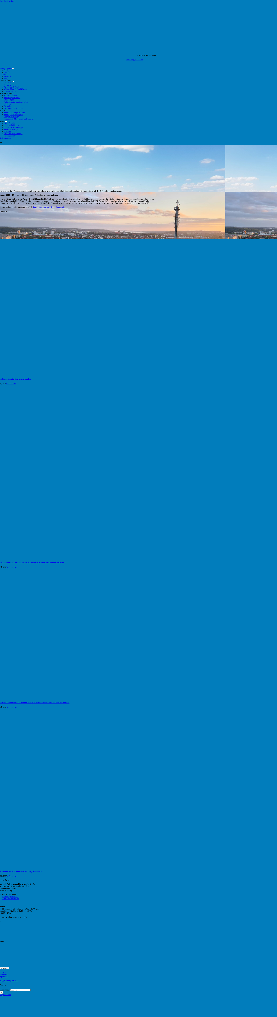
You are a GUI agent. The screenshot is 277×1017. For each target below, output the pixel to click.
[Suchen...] (20, 990)
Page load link (5, 995)
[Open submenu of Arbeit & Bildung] (13, 81)
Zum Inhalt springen (7, 1)
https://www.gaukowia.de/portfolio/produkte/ (50, 207)
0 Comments (11, 384)
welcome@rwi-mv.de (134, 60)
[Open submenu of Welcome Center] (13, 68)
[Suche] (1, 992)
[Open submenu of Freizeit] (6, 121)
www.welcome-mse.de (10, 899)
